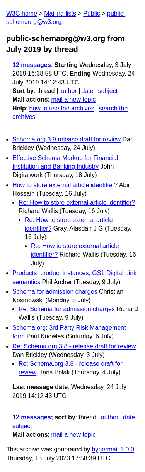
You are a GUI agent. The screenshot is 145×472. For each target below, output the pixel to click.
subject (108, 91)
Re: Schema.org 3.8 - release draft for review (74, 346)
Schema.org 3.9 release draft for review (66, 139)
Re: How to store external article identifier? (77, 202)
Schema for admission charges (54, 291)
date (87, 91)
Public (91, 13)
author (68, 91)
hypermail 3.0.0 (113, 449)
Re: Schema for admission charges (67, 309)
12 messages (31, 65)
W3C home (21, 13)
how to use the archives (61, 108)
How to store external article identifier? (65, 185)
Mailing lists (60, 13)
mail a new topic (73, 99)
